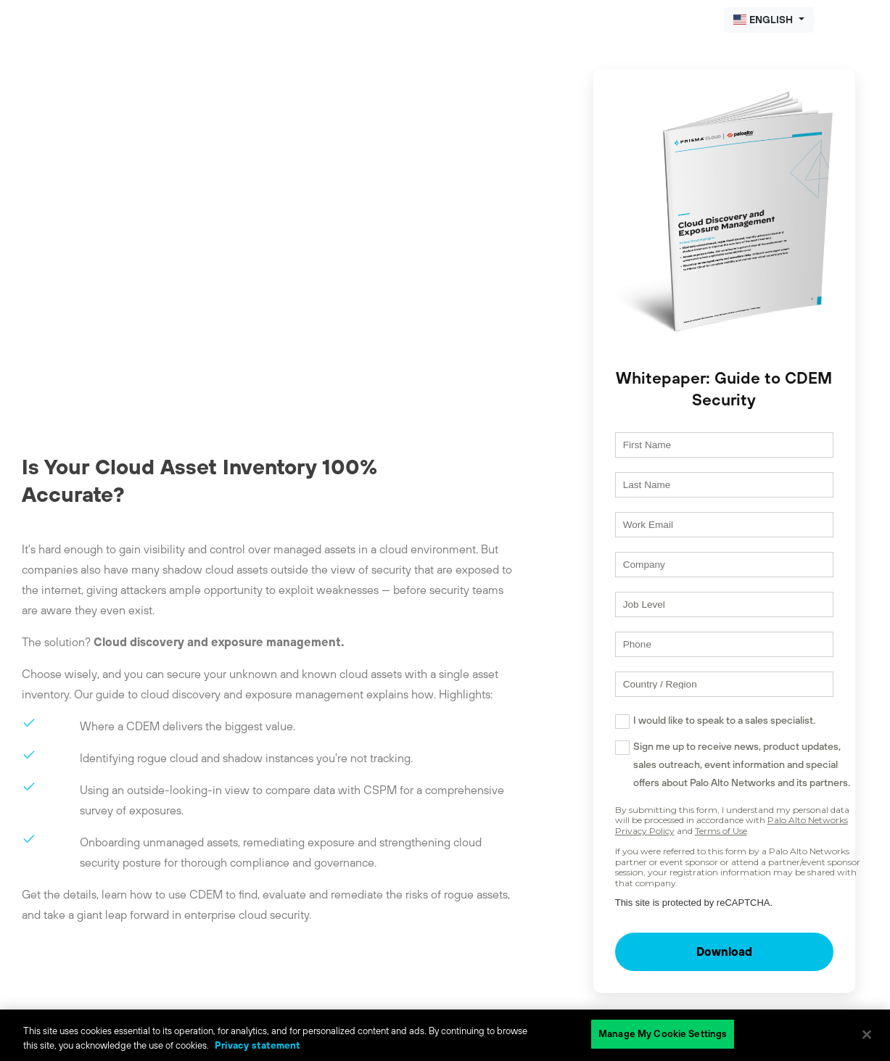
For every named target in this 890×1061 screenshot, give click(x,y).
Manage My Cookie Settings (662, 1033)
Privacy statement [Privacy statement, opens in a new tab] (257, 1045)
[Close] (867, 1034)
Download (710, 982)
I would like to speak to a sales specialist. (696, 750)
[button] (769, 20)
